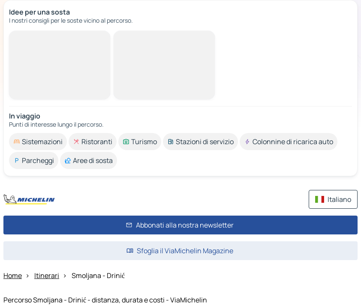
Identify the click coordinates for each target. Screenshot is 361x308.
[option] (38, 141)
